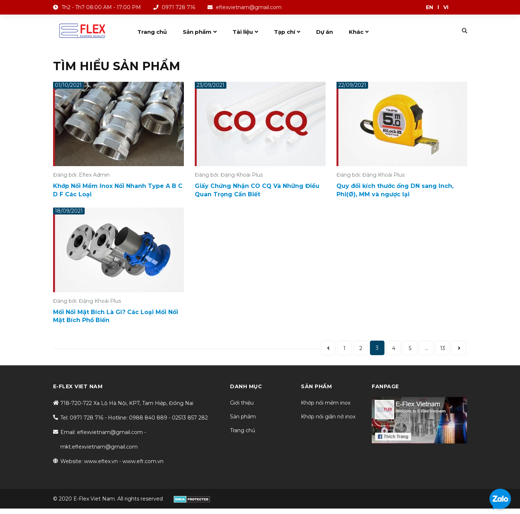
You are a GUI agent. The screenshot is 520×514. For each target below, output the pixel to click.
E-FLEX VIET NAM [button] (78, 386)
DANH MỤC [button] (246, 386)
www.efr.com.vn (143, 461)
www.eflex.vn (101, 461)
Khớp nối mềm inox (325, 402)
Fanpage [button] (385, 386)
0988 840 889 (148, 417)
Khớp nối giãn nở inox (328, 416)
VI (445, 7)
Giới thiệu (242, 402)
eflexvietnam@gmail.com (249, 7)
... (426, 348)
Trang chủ (242, 430)
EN (429, 7)
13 (442, 348)
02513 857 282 (190, 417)
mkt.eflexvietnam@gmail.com (99, 446)
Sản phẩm (243, 416)
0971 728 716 (178, 7)
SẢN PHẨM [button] (316, 386)
